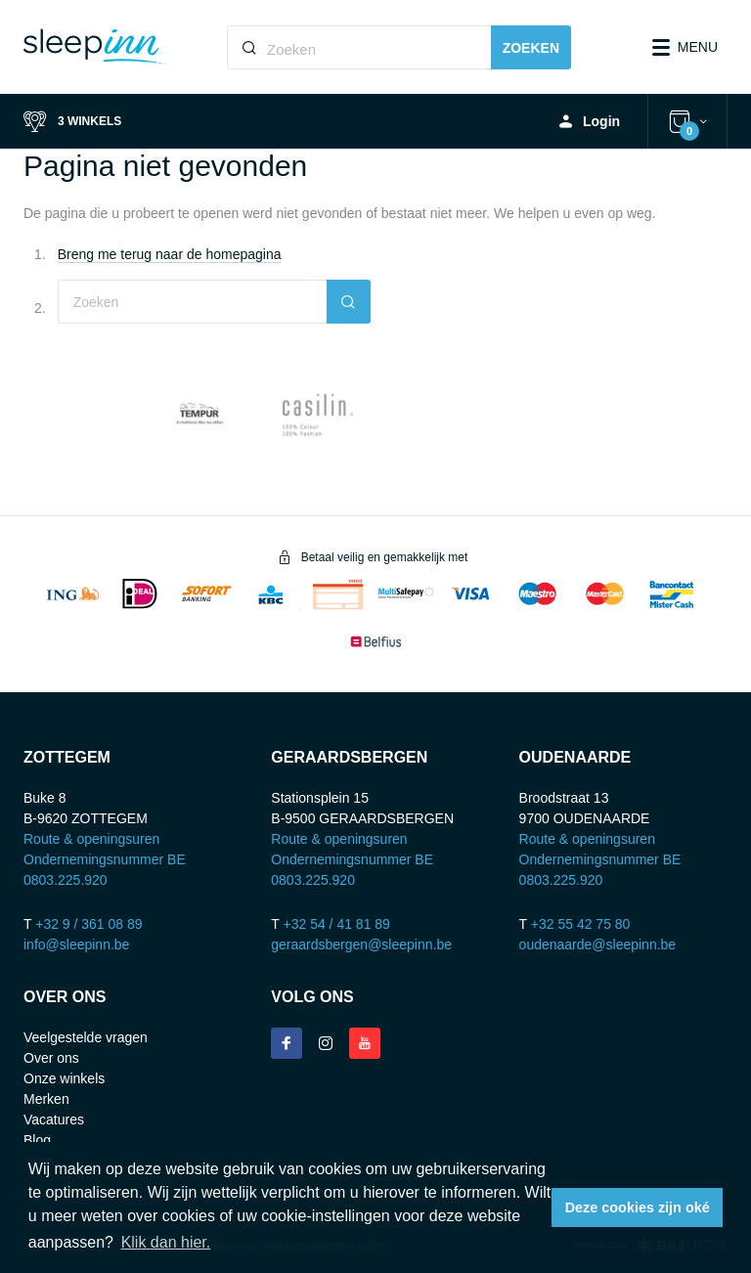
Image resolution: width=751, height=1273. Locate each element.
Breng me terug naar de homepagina (170, 254)
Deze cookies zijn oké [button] (637, 1207)
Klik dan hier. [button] (166, 1242)
